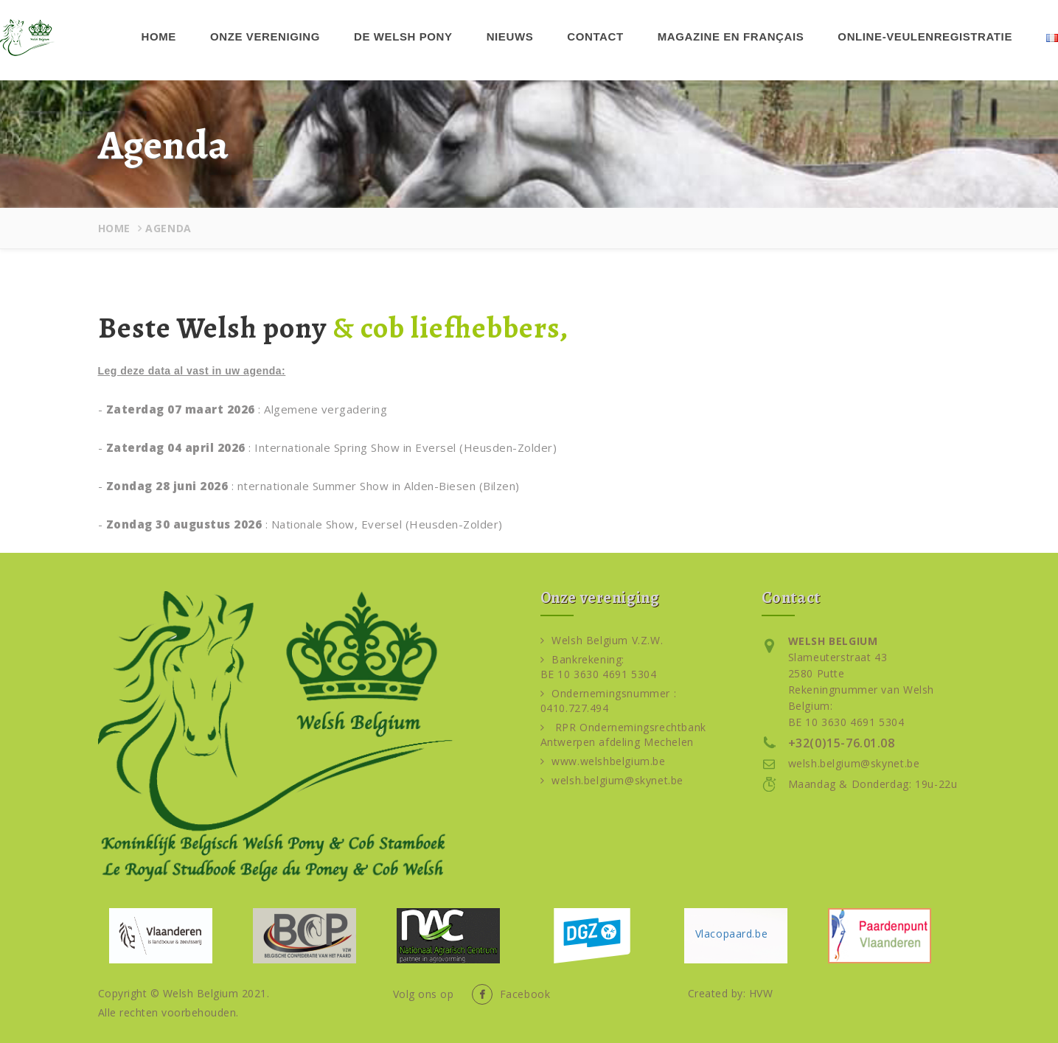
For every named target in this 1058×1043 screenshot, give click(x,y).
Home (159, 36)
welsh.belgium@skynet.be (611, 780)
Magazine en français (731, 36)
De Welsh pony (403, 36)
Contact (595, 36)
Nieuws (510, 36)
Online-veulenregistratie (925, 36)
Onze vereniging (265, 36)
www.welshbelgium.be (603, 761)
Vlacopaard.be (731, 934)
